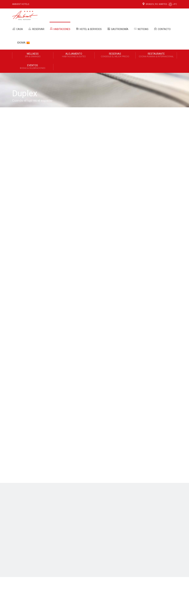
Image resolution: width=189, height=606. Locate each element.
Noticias (141, 29)
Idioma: (23, 42)
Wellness (32, 55)
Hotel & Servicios (89, 29)
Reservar (36, 29)
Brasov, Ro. (150, 4)
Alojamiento (73, 55)
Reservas (115, 55)
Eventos (32, 67)
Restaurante (156, 55)
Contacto (162, 29)
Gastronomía (117, 29)
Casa (17, 29)
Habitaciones (60, 29)
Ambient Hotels (20, 4)
